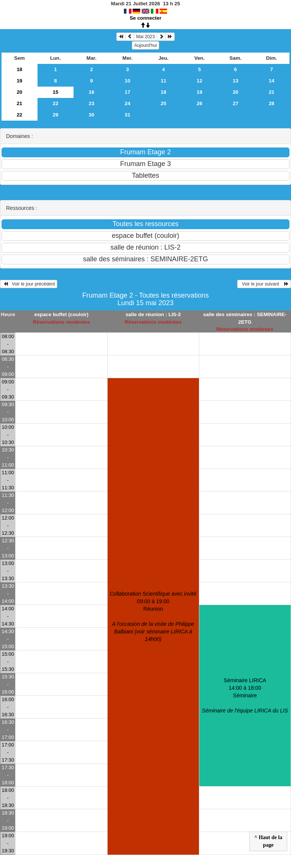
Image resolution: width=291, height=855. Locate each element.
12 (199, 81)
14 (271, 81)
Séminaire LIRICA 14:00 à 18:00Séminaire (245, 695)
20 (19, 92)
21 (271, 92)
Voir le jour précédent (28, 284)
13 (235, 81)
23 (91, 103)
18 (19, 69)
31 (127, 115)
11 (163, 81)
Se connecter (145, 18)
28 (271, 103)
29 (55, 115)
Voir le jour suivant (264, 284)
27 (235, 103)
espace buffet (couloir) (61, 314)
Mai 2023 (145, 36)
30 (91, 115)
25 (163, 103)
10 (127, 81)
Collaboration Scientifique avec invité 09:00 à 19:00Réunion (153, 616)
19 (19, 81)
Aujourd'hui (145, 45)
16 (91, 92)
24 (127, 103)
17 (127, 92)
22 (55, 103)
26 (199, 103)
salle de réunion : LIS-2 (153, 314)
